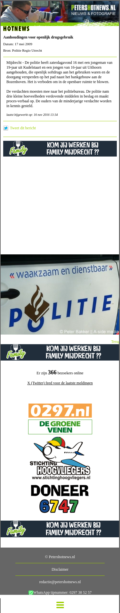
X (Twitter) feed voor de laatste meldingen (59, 383)
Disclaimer (60, 569)
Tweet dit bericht (23, 128)
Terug (115, 341)
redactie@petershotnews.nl (60, 582)
